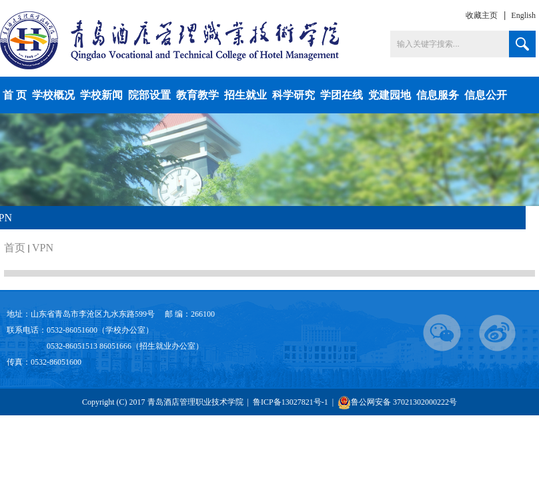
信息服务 (437, 95)
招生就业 (245, 95)
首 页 (15, 95)
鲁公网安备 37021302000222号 (397, 402)
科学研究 (293, 95)
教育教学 (197, 95)
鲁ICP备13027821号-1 (291, 402)
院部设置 (149, 95)
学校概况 (53, 95)
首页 (14, 247)
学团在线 (341, 95)
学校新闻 (101, 95)
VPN (42, 247)
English (523, 15)
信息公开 (485, 95)
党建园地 (389, 95)
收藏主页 (482, 15)
